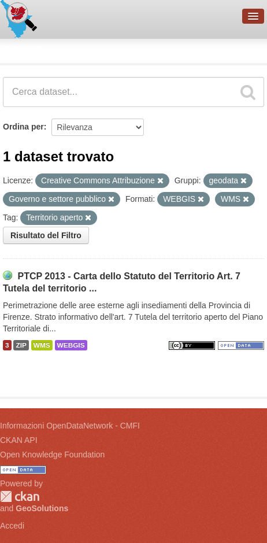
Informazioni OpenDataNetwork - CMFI (70, 425)
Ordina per (23, 126)
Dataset (21, 49)
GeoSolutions (42, 508)
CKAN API (19, 440)
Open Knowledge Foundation (52, 454)
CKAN (19, 496)
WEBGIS (71, 345)
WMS (42, 345)
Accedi (12, 525)
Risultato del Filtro (45, 235)
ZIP (21, 345)
